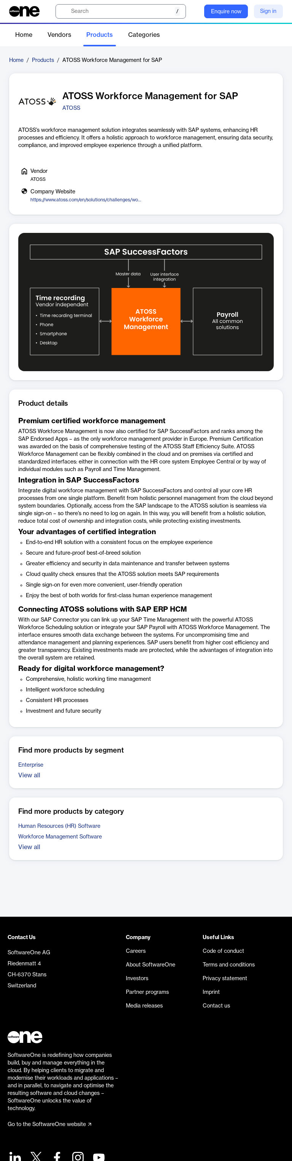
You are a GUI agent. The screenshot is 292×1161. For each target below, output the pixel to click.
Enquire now (226, 11)
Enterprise (30, 765)
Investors (137, 978)
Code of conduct (223, 951)
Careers (136, 951)
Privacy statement (225, 978)
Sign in (268, 11)
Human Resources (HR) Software (59, 826)
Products (99, 35)
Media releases (144, 1006)
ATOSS (71, 108)
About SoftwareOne (150, 965)
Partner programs (147, 992)
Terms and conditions (229, 965)
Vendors (59, 35)
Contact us (216, 1006)
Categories (144, 35)
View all (29, 775)
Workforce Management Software (60, 837)
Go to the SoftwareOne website (49, 1124)
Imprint (211, 992)
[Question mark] (193, 11)
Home (23, 35)
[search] (121, 11)
